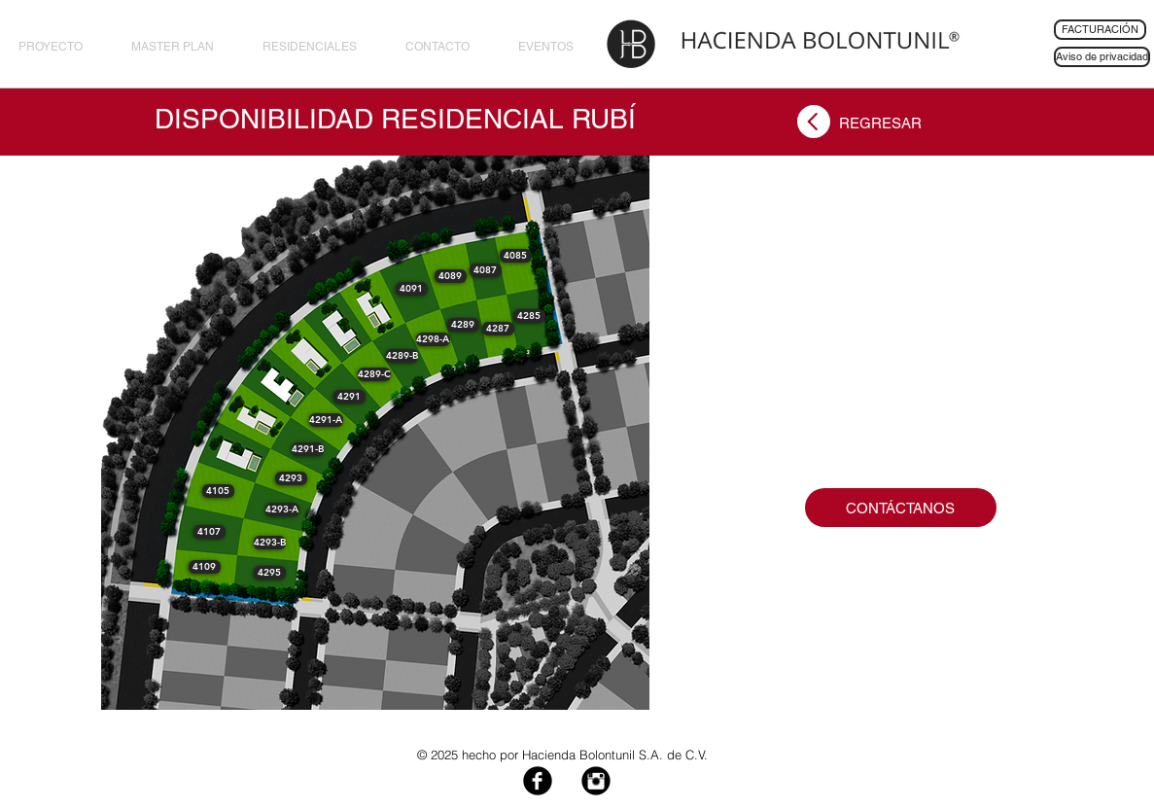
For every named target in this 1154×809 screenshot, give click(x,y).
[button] (529, 316)
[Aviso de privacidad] (1102, 57)
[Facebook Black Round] (537, 780)
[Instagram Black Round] (596, 780)
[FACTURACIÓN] (1100, 29)
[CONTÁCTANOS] (901, 507)
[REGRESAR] (880, 122)
